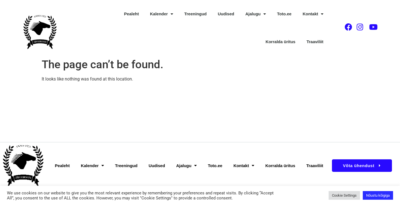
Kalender (161, 14)
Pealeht (131, 13)
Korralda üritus (281, 41)
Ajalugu (255, 14)
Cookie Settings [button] (344, 195)
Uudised (226, 13)
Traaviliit (314, 41)
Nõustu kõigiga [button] (378, 195)
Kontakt (312, 14)
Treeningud (195, 13)
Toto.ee (284, 13)
